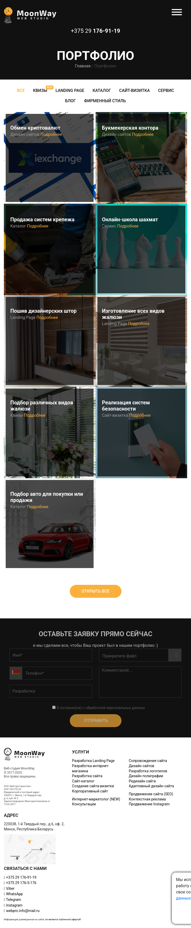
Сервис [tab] (166, 90)
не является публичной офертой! (63, 919)
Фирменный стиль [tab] (105, 100)
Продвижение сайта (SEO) (151, 794)
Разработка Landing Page (93, 761)
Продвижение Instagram (149, 804)
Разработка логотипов (148, 771)
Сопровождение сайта (148, 761)
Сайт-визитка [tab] (134, 90)
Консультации (84, 804)
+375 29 (20, 877)
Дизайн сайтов (141, 766)
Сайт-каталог (83, 781)
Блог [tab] (70, 100)
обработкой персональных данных (115, 708)
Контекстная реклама (147, 799)
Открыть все (95, 591)
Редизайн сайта (142, 781)
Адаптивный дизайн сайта (151, 786)
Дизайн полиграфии (146, 776)
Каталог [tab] (102, 90)
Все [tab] (21, 90)
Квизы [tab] (40, 90)
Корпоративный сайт (90, 791)
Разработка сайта (87, 776)
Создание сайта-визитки (93, 786)
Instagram (13, 905)
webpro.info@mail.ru (22, 911)
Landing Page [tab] (70, 90)
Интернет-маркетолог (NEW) (96, 799)
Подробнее (51, 134)
